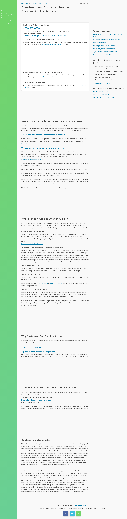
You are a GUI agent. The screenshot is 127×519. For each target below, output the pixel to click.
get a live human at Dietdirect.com (52, 44)
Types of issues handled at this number (105, 52)
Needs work (82, 505)
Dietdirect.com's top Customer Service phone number (107, 35)
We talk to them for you (32, 36)
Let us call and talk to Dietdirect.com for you (43, 134)
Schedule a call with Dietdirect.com (32, 244)
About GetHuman (6, 24)
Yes (76, 505)
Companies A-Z (6, 21)
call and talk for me (42, 283)
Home (3, 11)
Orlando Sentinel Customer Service (104, 97)
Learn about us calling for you (30, 144)
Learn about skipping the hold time (32, 159)
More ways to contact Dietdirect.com (104, 55)
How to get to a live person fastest (104, 46)
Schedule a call (61, 36)
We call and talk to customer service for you (107, 40)
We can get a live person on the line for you (42, 147)
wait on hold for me (56, 283)
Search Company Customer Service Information (6, 16)
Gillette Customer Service (101, 94)
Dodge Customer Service (101, 91)
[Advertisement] (55, 57)
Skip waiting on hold (48, 36)
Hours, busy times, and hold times (104, 49)
